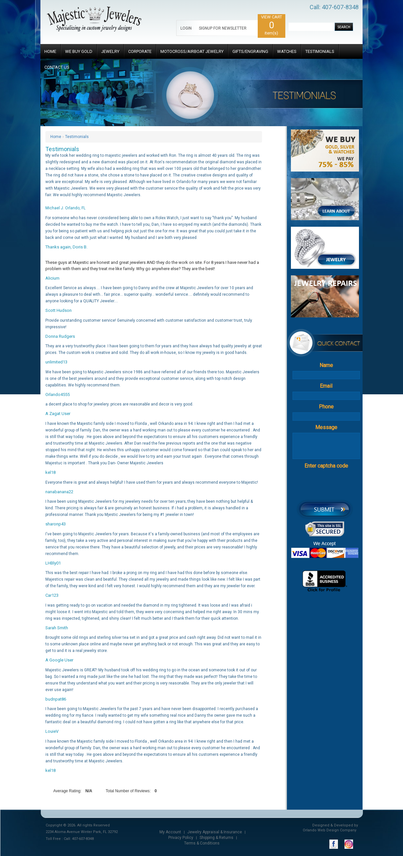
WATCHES (286, 51)
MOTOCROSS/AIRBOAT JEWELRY (192, 51)
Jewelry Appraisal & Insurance (214, 832)
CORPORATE (140, 51)
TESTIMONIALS (319, 51)
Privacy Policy (180, 837)
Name (326, 365)
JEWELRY (110, 51)
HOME (50, 51)
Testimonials (77, 136)
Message (326, 427)
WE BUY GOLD (78, 51)
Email (326, 386)
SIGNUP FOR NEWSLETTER (223, 28)
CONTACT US (56, 67)
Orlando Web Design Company (329, 830)
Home (55, 136)
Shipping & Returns (216, 837)
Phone (326, 407)
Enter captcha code (326, 466)
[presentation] (337, 484)
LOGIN (186, 28)
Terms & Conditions (202, 843)
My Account (170, 832)
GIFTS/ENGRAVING (250, 51)
